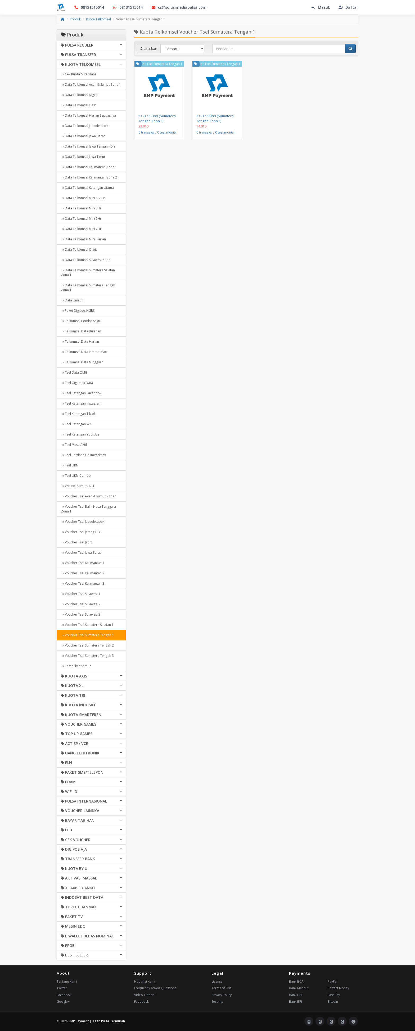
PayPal (332, 981)
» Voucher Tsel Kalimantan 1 (82, 563)
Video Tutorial (144, 995)
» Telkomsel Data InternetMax (84, 352)
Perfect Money (338, 988)
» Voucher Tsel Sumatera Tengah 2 (87, 645)
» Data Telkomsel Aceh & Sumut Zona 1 (91, 84)
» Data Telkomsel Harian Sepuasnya (88, 115)
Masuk (320, 7)
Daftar (348, 7)
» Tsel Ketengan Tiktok (78, 413)
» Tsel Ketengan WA (76, 424)
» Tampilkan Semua (76, 666)
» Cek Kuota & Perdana (79, 74)
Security (217, 1001)
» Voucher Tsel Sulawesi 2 (80, 604)
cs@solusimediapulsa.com (178, 7)
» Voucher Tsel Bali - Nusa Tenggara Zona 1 (88, 509)
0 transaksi (146, 132)
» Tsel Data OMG (74, 372)
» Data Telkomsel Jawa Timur (83, 156)
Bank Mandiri (299, 988)
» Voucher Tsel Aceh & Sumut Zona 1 (89, 496)
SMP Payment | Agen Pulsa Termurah (97, 1021)
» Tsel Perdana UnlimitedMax (83, 455)
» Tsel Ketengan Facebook (81, 393)
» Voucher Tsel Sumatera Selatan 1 (87, 624)
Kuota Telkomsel (98, 19)
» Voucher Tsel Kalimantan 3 (82, 583)
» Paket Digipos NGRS (77, 310)
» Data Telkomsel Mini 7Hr (81, 229)
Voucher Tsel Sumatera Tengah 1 (157, 64)
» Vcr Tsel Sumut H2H (77, 486)
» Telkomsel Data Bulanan (81, 331)
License (217, 981)
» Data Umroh (72, 300)
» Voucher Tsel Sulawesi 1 (80, 594)
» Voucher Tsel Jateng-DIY (80, 532)
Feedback (141, 1001)
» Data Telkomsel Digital (79, 95)
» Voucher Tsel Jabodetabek (82, 521)
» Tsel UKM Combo (76, 475)
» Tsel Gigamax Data (77, 383)
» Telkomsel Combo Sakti (80, 321)
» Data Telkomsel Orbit (79, 249)
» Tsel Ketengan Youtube (80, 434)
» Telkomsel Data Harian (80, 341)
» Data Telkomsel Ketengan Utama (87, 187)
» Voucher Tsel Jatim (76, 542)
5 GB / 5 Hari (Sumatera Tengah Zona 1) (157, 118)
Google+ (63, 1001)
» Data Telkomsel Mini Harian (83, 239)
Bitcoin (333, 1001)
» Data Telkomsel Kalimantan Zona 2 (89, 177)
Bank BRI (295, 1001)
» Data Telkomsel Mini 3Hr (81, 208)
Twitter (62, 988)
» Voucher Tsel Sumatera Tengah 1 (87, 635)
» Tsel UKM (70, 465)
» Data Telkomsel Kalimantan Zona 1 (89, 167)
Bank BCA (296, 981)
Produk (75, 19)
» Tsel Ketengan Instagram (81, 403)
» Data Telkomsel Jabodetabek (84, 125)
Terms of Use (221, 988)
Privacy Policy (221, 995)
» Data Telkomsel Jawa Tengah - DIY (88, 146)
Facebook (64, 995)
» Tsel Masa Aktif (74, 444)
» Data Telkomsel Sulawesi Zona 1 (87, 260)
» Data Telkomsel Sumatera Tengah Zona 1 (88, 287)
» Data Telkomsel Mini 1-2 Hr (83, 198)
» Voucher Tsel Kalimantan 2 (82, 573)
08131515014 (89, 7)
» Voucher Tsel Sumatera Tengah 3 (87, 655)
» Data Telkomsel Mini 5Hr (81, 218)
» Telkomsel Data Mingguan (82, 362)
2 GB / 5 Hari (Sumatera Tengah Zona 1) (215, 118)
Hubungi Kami (144, 981)
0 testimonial (167, 132)
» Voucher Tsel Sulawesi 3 (80, 614)
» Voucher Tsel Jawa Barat (81, 552)
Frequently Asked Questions (155, 988)
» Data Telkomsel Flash (79, 105)
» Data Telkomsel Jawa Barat (83, 136)
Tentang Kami (67, 981)
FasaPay (334, 995)
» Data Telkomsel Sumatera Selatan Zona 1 (88, 272)
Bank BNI (296, 995)
